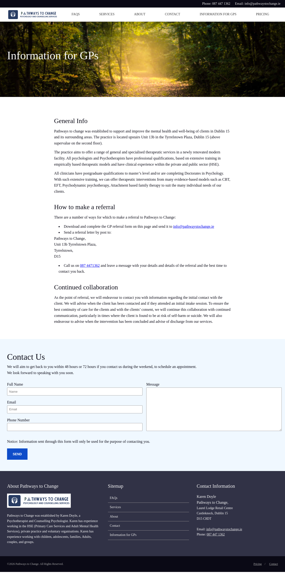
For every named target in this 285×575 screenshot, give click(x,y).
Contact (172, 14)
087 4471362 (90, 266)
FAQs (75, 14)
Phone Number (18, 422)
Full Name (15, 384)
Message (152, 384)
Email (11, 403)
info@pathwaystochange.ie (193, 226)
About (139, 14)
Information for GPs (218, 14)
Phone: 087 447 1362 (216, 3)
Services (107, 14)
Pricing (262, 14)
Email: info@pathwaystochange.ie (257, 3)
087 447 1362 (216, 537)
